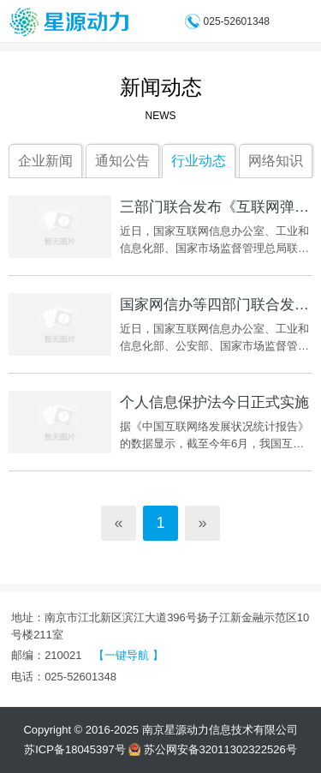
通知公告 (122, 160)
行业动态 (198, 160)
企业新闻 (45, 160)
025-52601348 (237, 21)
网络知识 (275, 160)
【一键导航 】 (128, 655)
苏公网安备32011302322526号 (212, 749)
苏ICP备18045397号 (75, 749)
